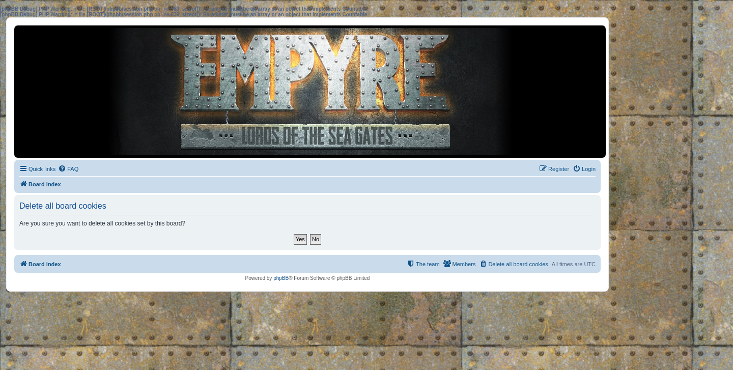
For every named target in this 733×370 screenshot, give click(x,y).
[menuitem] (68, 169)
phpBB (281, 278)
